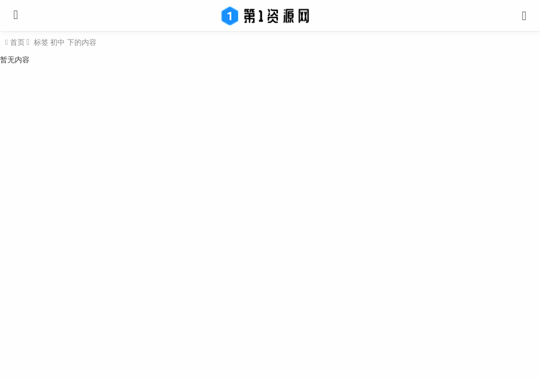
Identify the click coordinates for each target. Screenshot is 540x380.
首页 (16, 42)
